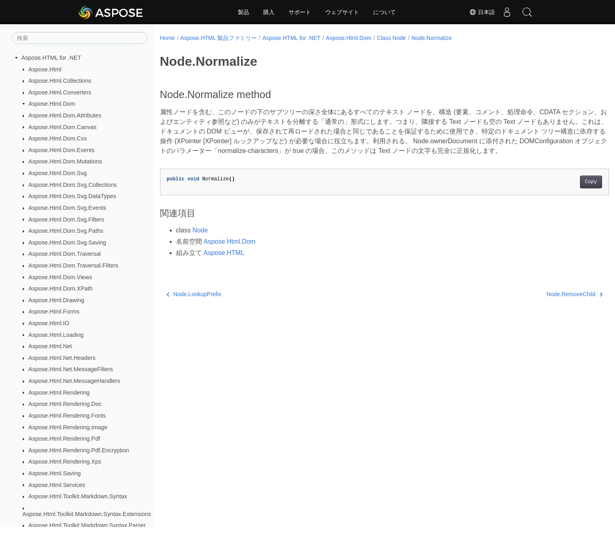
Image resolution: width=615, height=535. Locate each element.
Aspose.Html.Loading (56, 335)
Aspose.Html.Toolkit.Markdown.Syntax (78, 496)
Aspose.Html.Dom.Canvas (63, 127)
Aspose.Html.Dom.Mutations (65, 161)
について (384, 12)
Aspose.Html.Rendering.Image (68, 427)
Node (200, 239)
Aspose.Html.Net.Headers (62, 358)
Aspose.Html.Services (57, 485)
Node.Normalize (431, 38)
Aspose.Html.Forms (54, 311)
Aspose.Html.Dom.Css (58, 138)
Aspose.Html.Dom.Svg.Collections (73, 185)
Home (167, 38)
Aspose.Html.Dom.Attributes (65, 115)
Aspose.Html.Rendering (59, 392)
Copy (560, 191)
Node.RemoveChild (543, 304)
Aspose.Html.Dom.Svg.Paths (66, 231)
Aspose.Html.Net (50, 346)
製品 (243, 12)
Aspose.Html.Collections (60, 80)
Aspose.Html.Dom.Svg (58, 173)
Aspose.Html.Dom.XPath (61, 288)
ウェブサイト (342, 12)
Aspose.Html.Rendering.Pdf (64, 438)
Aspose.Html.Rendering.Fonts (67, 415)
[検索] (80, 38)
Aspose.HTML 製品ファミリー (218, 38)
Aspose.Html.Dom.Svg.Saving (67, 242)
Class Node (391, 38)
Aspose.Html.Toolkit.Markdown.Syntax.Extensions (87, 514)
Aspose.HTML (224, 262)
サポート (300, 12)
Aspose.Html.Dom (52, 103)
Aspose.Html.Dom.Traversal (65, 254)
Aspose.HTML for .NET (51, 57)
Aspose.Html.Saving (55, 473)
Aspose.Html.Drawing (56, 300)
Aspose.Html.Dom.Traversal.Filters (73, 265)
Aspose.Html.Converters (60, 92)
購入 (268, 12)
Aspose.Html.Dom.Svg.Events (67, 208)
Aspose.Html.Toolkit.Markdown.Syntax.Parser (87, 525)
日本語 (482, 12)
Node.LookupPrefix (194, 304)
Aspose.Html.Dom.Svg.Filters (66, 219)
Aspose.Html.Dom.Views (60, 277)
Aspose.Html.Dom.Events (62, 150)
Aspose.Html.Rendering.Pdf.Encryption (79, 450)
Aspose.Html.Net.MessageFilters (71, 369)
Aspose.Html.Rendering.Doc (65, 404)
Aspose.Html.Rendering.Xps (65, 461)
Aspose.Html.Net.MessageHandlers (75, 381)
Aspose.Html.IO (49, 323)
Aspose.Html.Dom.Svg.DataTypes (72, 196)
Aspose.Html (45, 69)
